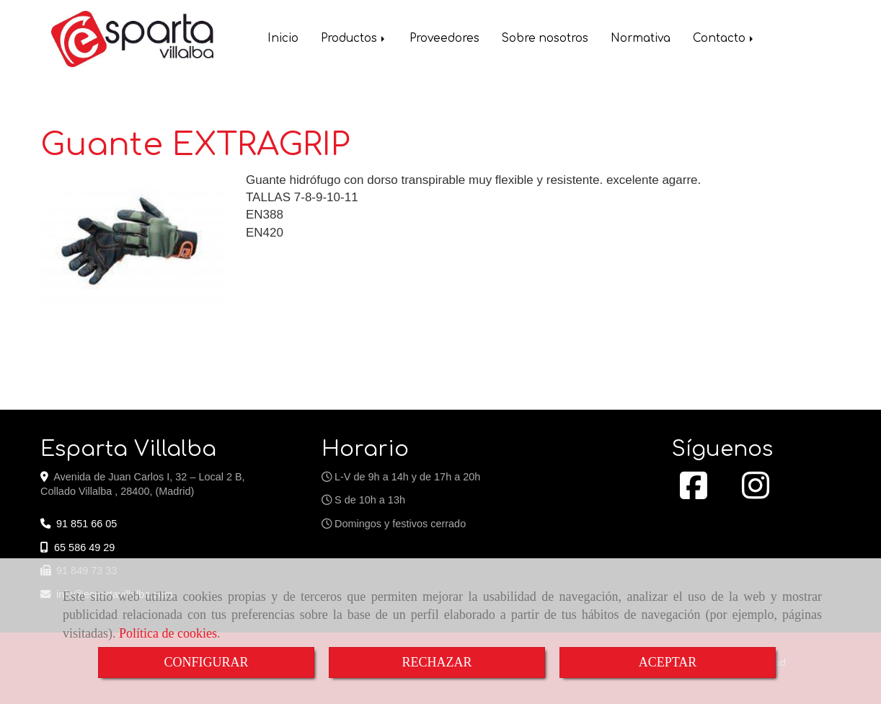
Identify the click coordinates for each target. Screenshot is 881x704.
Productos (354, 40)
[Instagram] (755, 493)
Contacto (724, 40)
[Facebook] (693, 493)
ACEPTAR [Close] (668, 662)
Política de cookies (168, 633)
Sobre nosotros (545, 40)
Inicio (282, 40)
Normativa (640, 40)
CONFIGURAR (206, 662)
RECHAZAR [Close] (437, 662)
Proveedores (444, 40)
